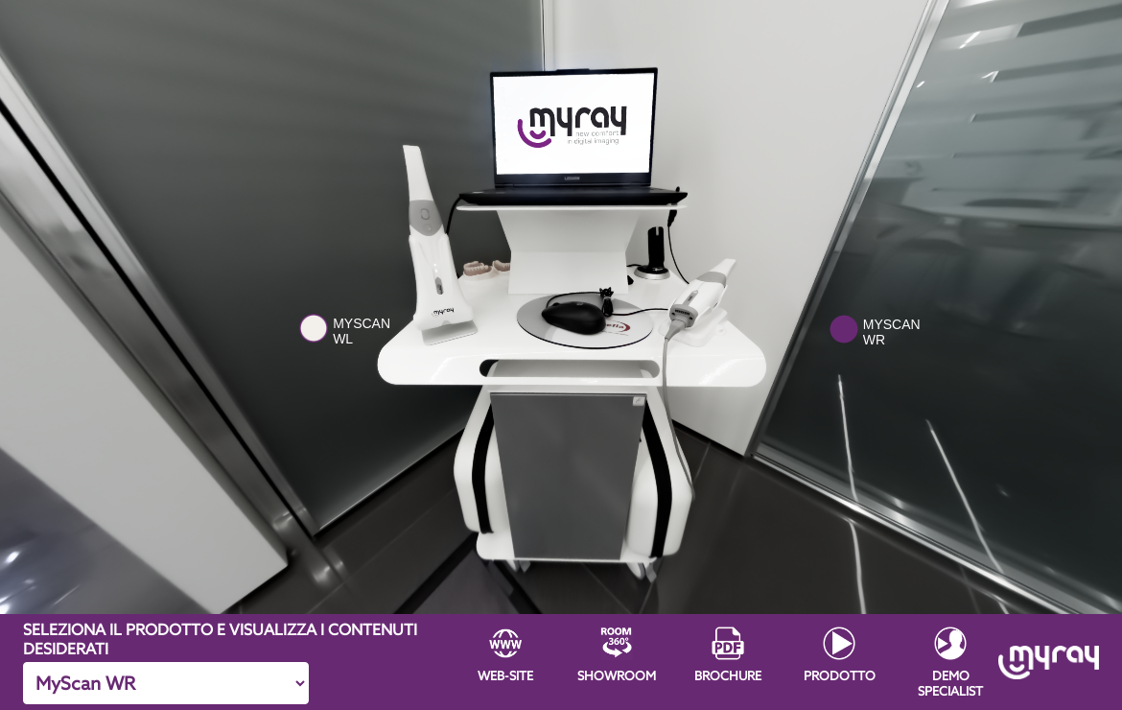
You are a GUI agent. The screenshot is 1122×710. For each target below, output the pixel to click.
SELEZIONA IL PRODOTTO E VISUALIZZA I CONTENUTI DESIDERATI (220, 639)
